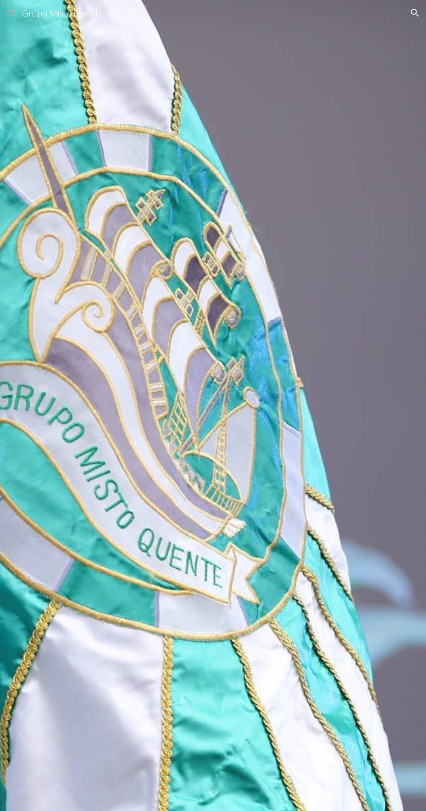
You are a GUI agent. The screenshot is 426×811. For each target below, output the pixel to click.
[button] (11, 12)
